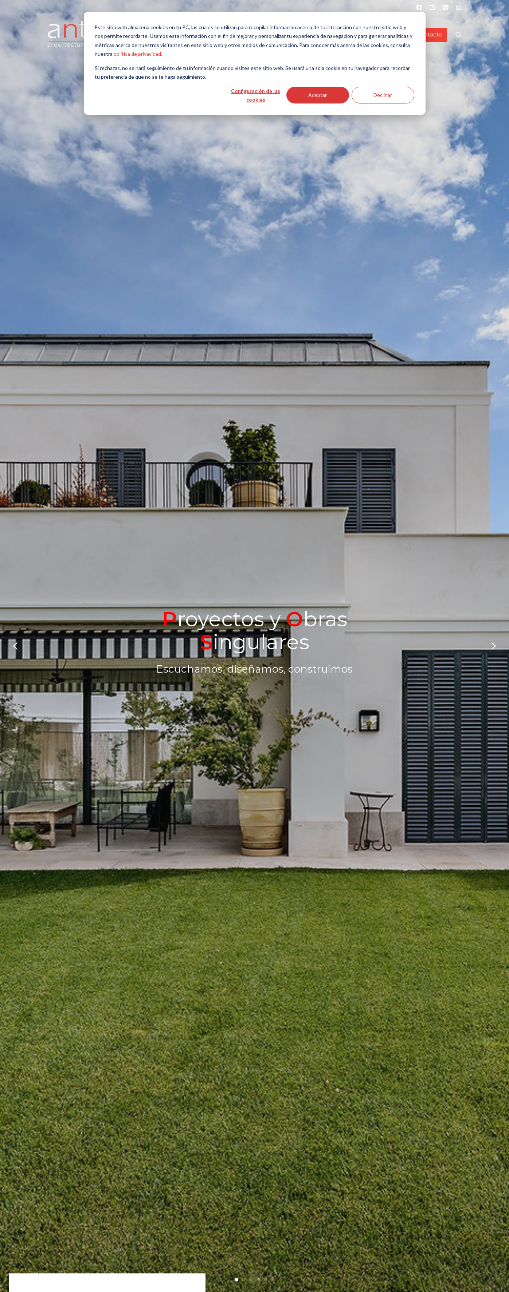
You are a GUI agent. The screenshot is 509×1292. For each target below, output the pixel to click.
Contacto (429, 34)
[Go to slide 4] (258, 1279)
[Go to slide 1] (236, 1279)
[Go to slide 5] (265, 1279)
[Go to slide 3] (251, 1279)
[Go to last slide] (15, 646)
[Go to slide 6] (273, 1279)
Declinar (382, 95)
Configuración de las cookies (255, 95)
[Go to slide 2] (244, 1279)
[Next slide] (493, 646)
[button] (458, 34)
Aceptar (317, 95)
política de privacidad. (138, 54)
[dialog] (255, 63)
